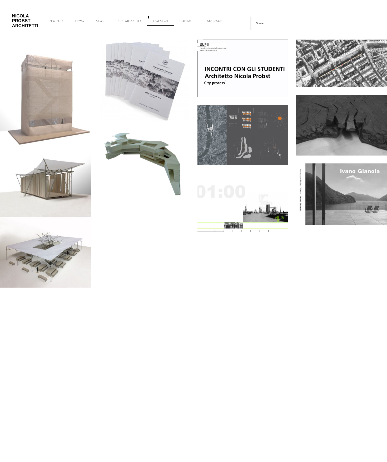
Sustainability (129, 21)
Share (260, 23)
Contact (187, 21)
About (101, 21)
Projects (56, 21)
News (79, 21)
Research (160, 21)
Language (214, 21)
